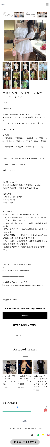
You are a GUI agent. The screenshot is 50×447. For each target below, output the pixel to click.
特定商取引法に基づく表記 (33, 428)
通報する (18, 335)
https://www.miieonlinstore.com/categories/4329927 (23, 285)
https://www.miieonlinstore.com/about (18, 270)
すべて (17, 410)
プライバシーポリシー (15, 428)
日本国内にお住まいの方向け (25, 325)
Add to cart (25, 315)
